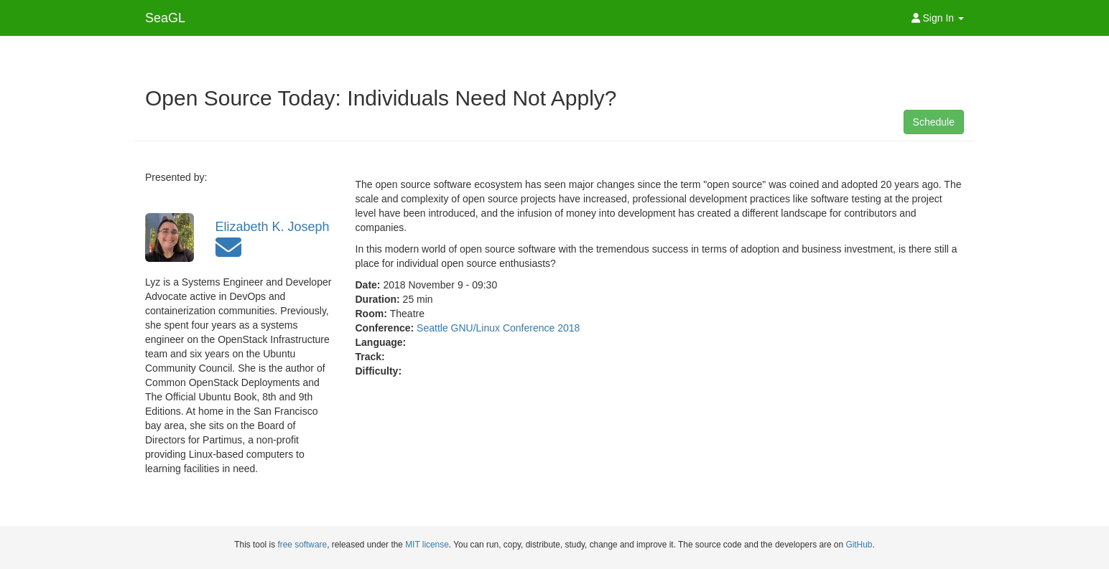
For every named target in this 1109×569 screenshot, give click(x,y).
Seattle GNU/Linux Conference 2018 (498, 328)
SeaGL (165, 18)
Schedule (934, 122)
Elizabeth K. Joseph (272, 227)
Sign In (937, 18)
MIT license (427, 545)
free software (302, 545)
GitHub (858, 545)
